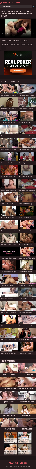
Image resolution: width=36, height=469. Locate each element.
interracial (16, 41)
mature (29, 44)
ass (18, 44)
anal (3, 48)
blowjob (12, 44)
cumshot (5, 44)
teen (9, 41)
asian (4, 41)
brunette (24, 41)
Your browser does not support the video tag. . (18, 28)
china (23, 44)
